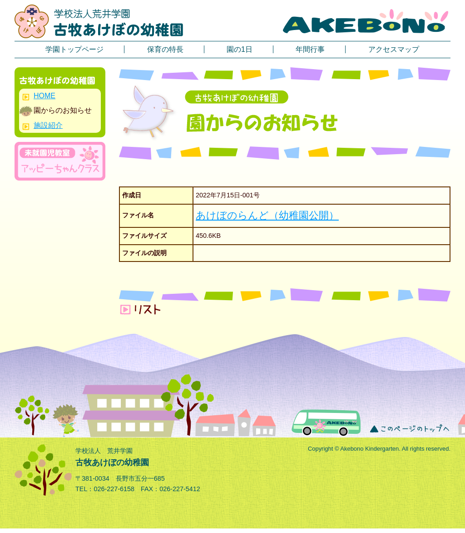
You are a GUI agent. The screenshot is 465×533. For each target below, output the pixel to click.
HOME (44, 96)
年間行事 (310, 49)
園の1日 (239, 49)
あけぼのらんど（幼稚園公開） (267, 215)
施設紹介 (48, 125)
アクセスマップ (393, 49)
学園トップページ (74, 49)
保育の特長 (165, 49)
